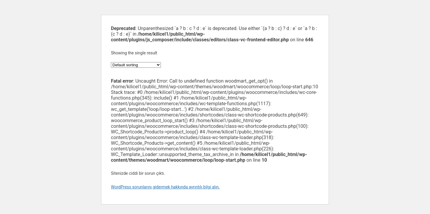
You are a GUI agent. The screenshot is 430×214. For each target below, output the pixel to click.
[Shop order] (136, 65)
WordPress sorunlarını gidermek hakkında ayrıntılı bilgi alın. (165, 187)
